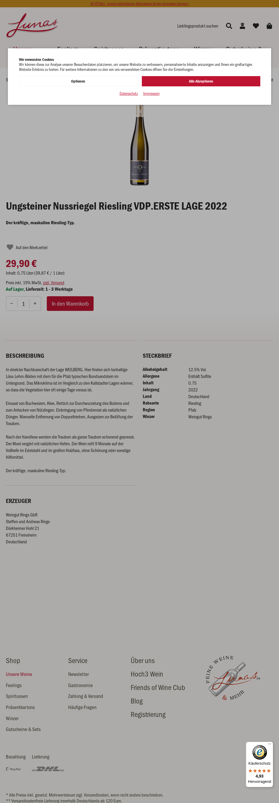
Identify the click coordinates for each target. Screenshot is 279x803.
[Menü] (269, 745)
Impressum (151, 93)
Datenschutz (129, 93)
